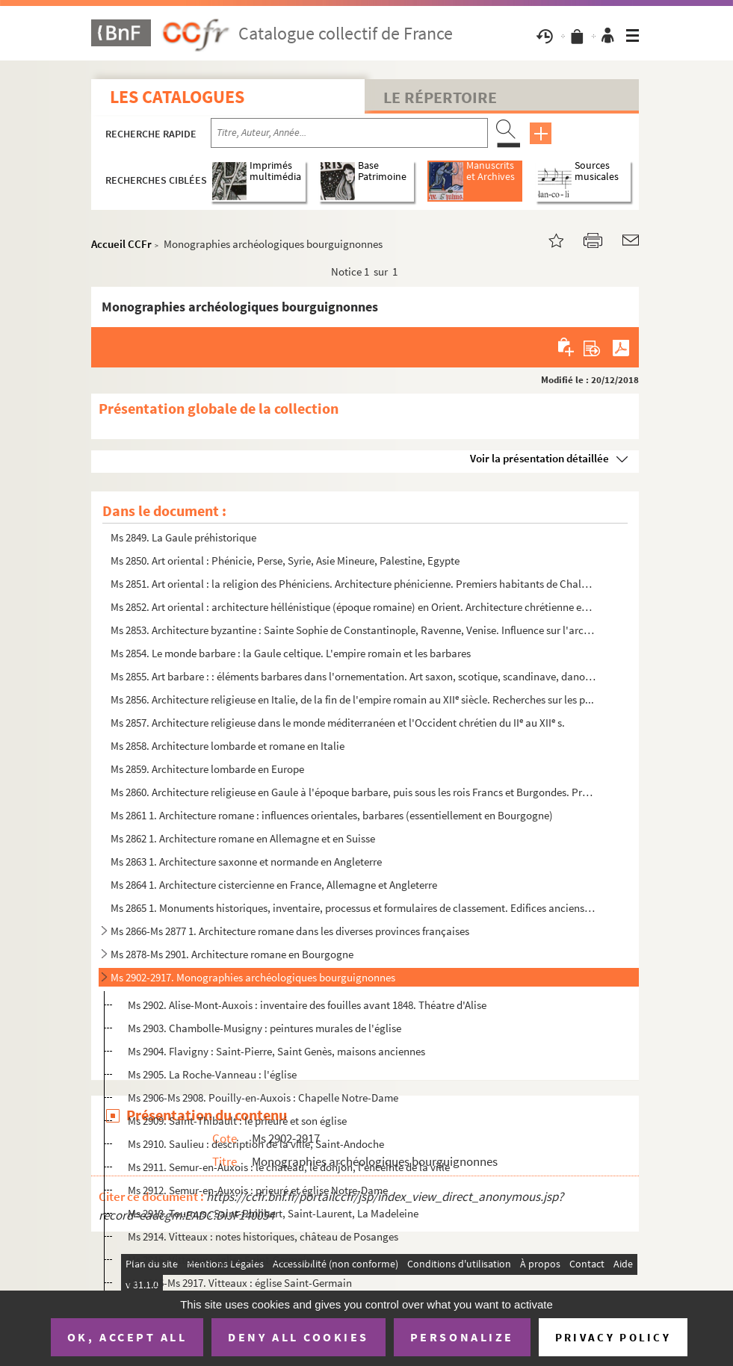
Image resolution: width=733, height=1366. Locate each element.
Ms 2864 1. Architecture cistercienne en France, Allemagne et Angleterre (274, 885)
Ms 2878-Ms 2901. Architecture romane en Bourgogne (232, 954)
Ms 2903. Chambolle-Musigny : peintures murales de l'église (264, 1028)
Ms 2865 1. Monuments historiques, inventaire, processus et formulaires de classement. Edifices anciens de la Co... (354, 908)
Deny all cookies (298, 1336)
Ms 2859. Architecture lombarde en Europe (207, 769)
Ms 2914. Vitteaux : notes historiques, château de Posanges (263, 1236)
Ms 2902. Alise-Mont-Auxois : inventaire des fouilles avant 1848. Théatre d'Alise (307, 1005)
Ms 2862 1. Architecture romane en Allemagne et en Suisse (243, 838)
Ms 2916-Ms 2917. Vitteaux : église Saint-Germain (240, 1283)
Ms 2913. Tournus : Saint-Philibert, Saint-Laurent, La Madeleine (273, 1213)
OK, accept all (127, 1336)
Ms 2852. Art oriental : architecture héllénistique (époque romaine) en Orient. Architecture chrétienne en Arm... (354, 607)
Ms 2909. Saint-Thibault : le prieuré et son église (237, 1121)
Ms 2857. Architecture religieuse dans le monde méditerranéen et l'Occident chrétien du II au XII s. (338, 722)
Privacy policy (613, 1337)
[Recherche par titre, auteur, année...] (349, 133)
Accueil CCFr (121, 244)
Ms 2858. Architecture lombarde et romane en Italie (227, 746)
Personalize (462, 1336)
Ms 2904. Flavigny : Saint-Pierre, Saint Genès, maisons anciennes (276, 1051)
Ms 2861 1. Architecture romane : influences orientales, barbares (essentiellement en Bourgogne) (332, 815)
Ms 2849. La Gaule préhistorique (183, 537)
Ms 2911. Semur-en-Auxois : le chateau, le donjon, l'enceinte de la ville (289, 1167)
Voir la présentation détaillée (539, 458)
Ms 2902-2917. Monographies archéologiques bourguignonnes (253, 977)
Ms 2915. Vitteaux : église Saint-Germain (220, 1259)
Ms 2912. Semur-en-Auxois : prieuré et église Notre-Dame (258, 1190)
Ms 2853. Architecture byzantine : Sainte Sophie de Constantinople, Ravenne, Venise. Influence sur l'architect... (354, 630)
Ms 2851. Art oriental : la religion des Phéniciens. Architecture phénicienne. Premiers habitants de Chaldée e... (354, 584)
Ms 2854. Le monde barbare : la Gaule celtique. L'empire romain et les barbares (291, 653)
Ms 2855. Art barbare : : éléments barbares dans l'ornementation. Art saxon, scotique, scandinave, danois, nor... (354, 676)
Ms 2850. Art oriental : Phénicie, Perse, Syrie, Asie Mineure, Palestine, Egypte (285, 560)
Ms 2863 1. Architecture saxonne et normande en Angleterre (246, 861)
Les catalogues (177, 96)
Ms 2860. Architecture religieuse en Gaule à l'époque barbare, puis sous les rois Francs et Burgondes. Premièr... (354, 792)
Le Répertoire (440, 97)
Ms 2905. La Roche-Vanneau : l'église (212, 1074)
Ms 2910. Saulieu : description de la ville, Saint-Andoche (256, 1144)
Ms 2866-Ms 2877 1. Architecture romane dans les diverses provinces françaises (290, 931)
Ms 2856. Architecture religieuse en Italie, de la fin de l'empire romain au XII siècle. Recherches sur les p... (352, 699)
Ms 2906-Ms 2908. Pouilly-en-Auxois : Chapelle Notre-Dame (263, 1097)
